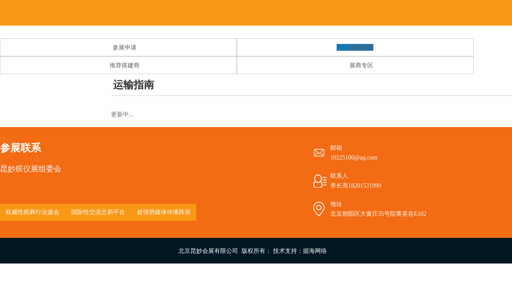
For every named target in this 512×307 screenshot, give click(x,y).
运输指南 (361, 47)
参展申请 (125, 47)
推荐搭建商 (125, 65)
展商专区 (361, 65)
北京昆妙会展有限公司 (208, 250)
